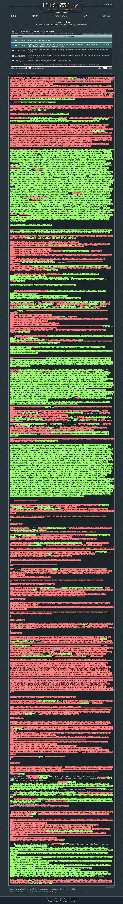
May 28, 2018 (18, 40)
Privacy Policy (53, 901)
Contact (107, 16)
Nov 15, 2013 (18, 56)
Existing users (108, 4)
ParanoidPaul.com (70, 899)
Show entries (105, 68)
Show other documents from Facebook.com (97, 34)
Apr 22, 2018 (18, 45)
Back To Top (110, 887)
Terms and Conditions (67, 901)
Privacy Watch (61, 16)
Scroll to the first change (105, 73)
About (35, 16)
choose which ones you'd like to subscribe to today (28, 891)
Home (14, 16)
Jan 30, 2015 (18, 51)
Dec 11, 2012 (18, 61)
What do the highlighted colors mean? (23, 73)
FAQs (85, 16)
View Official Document (61, 27)
